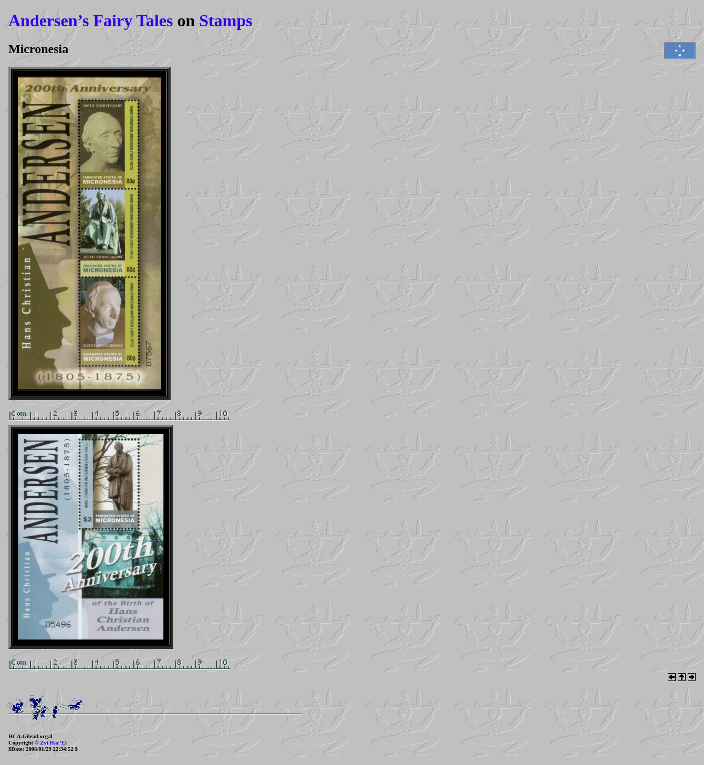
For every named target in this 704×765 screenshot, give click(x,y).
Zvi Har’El (53, 742)
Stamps (225, 20)
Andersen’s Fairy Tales (90, 20)
